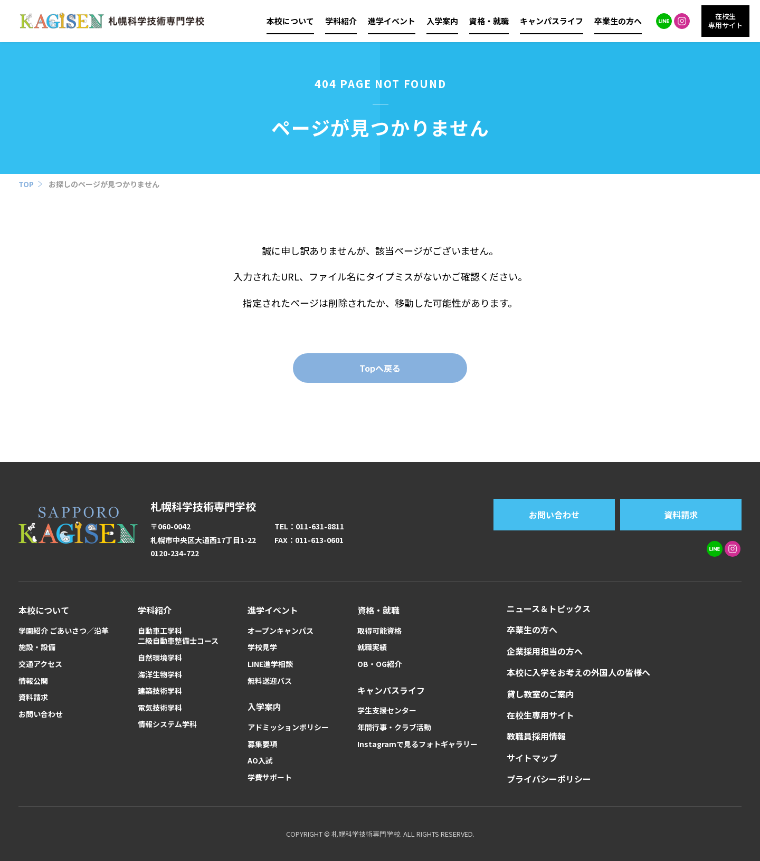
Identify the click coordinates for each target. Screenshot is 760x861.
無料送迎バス (270, 681)
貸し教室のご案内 (540, 694)
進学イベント (391, 20)
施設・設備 (36, 647)
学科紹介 (341, 20)
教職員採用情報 (536, 736)
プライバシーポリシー (549, 779)
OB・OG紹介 (379, 664)
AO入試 (260, 761)
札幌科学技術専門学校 (203, 506)
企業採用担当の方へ (545, 651)
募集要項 (262, 744)
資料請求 (681, 514)
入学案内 (442, 20)
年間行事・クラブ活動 (394, 727)
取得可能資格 (379, 631)
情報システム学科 (167, 724)
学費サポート (270, 777)
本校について (290, 20)
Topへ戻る (380, 368)
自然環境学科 (160, 658)
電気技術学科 (160, 708)
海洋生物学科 (160, 675)
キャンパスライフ (551, 20)
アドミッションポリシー (288, 727)
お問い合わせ (554, 514)
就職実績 (372, 647)
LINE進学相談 (270, 664)
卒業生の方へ (618, 20)
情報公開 (33, 681)
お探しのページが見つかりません (104, 184)
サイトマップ (532, 757)
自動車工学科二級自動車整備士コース (178, 636)
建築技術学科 (160, 691)
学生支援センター (386, 710)
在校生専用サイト (540, 715)
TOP (26, 184)
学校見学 (262, 647)
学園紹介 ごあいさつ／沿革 (63, 631)
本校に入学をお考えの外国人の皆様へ (578, 672)
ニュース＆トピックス (549, 608)
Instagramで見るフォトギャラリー (417, 744)
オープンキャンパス (281, 631)
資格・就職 (489, 20)
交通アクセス (40, 664)
